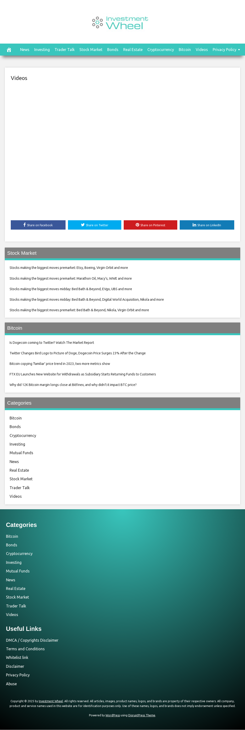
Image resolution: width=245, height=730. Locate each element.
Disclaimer (15, 666)
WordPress (113, 715)
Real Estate (133, 49)
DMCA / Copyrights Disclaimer (32, 640)
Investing (42, 49)
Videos (202, 49)
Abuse (11, 684)
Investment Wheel (51, 701)
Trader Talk (65, 49)
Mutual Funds (21, 453)
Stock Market (90, 49)
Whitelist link (17, 658)
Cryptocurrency (160, 49)
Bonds (112, 49)
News (24, 49)
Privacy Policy (224, 49)
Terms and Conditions (25, 649)
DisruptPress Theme (141, 715)
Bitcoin (185, 49)
